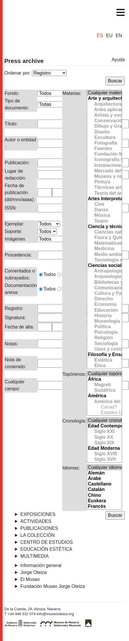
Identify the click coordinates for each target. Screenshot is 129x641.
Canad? (104, 407)
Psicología (104, 332)
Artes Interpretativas (104, 199)
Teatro (104, 221)
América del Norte (104, 402)
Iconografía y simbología (104, 159)
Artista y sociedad (104, 115)
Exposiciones (37, 514)
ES (100, 35)
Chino (104, 495)
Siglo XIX (104, 443)
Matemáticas (104, 243)
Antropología (104, 271)
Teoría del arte (104, 193)
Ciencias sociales (104, 265)
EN (119, 35)
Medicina (104, 249)
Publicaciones (39, 528)
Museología (104, 321)
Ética (104, 366)
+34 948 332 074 (21, 614)
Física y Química (104, 238)
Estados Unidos (104, 413)
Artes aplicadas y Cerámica (104, 110)
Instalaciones (104, 165)
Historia (104, 316)
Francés (104, 506)
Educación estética (46, 549)
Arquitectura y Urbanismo (104, 104)
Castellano (104, 484)
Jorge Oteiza (33, 572)
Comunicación (104, 288)
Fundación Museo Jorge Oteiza (104, 154)
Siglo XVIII (104, 454)
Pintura (104, 182)
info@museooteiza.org (55, 614)
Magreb (104, 385)
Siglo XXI (104, 431)
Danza (104, 210)
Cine (104, 204)
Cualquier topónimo (104, 374)
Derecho (104, 299)
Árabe (104, 478)
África (104, 379)
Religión (104, 338)
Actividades (35, 521)
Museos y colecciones (104, 176)
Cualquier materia (104, 93)
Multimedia (34, 556)
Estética (104, 360)
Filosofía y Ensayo (104, 354)
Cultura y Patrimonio (104, 293)
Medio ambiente (104, 254)
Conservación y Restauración (104, 121)
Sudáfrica (104, 390)
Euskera (104, 501)
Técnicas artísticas (104, 187)
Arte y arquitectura (104, 98)
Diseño (104, 132)
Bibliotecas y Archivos (104, 282)
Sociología (104, 343)
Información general (40, 565)
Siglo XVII (104, 459)
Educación (104, 310)
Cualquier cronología (104, 420)
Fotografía (104, 143)
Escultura (104, 137)
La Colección (37, 535)
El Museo (30, 579)
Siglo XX (104, 437)
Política (104, 327)
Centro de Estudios (46, 542)
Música (104, 215)
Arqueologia (104, 276)
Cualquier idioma (104, 467)
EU (109, 35)
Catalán (104, 489)
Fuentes (104, 148)
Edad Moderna (104, 448)
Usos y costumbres (104, 349)
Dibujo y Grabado (104, 126)
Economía (104, 304)
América (104, 396)
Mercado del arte (104, 171)
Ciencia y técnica (104, 227)
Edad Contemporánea (104, 426)
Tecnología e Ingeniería (104, 260)
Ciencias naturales (104, 232)
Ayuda (118, 59)
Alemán (104, 473)
